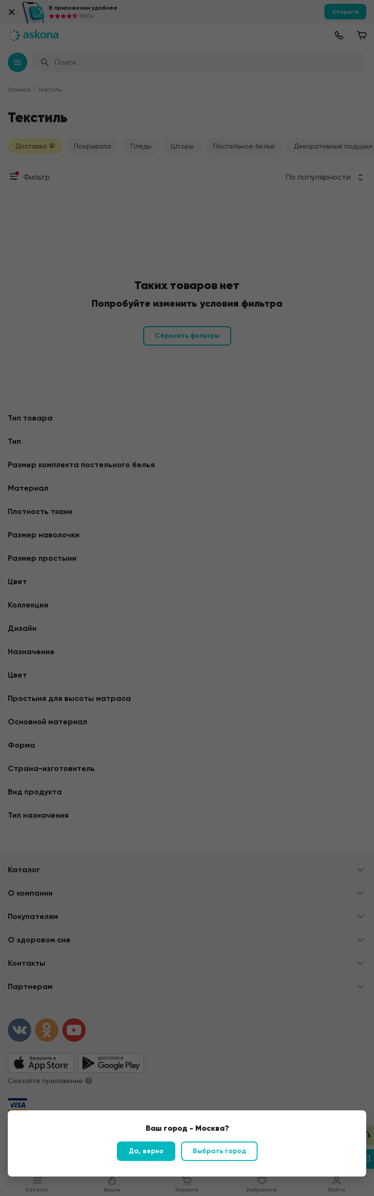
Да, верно (146, 1151)
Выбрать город (219, 1151)
